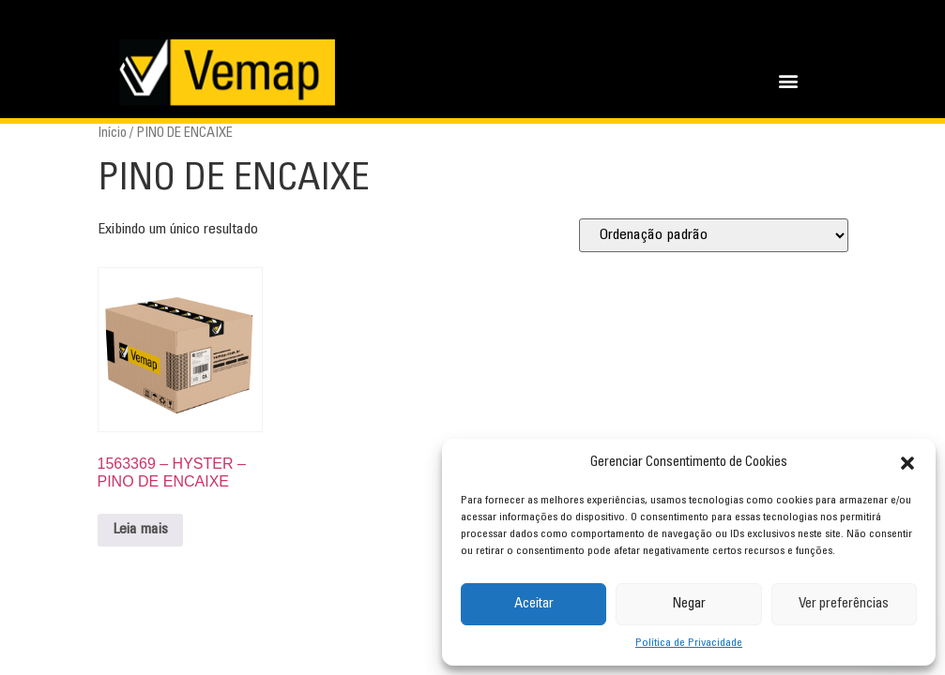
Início (112, 134)
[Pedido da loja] (713, 235)
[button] (907, 463)
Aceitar (534, 604)
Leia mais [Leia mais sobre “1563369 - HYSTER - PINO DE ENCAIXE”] (140, 529)
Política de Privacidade (688, 643)
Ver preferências (844, 604)
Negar (689, 604)
